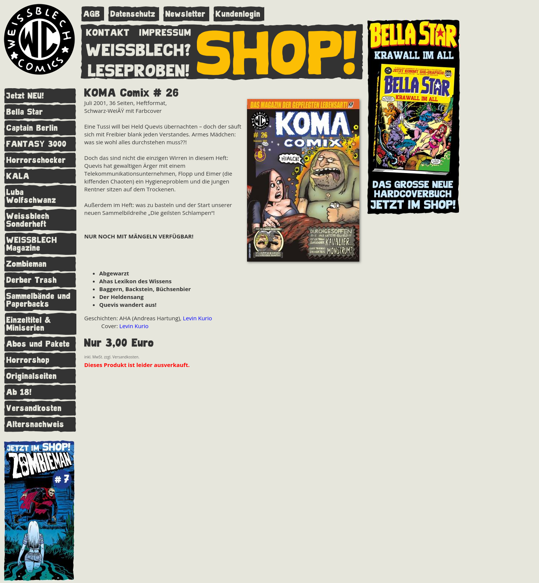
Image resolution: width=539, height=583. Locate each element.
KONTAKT (108, 31)
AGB (91, 14)
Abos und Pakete (38, 344)
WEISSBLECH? (138, 48)
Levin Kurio (197, 318)
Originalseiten (31, 376)
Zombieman (26, 264)
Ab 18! (19, 392)
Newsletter (185, 14)
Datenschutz (132, 14)
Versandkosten (34, 408)
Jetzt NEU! (25, 96)
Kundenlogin (238, 14)
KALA (18, 176)
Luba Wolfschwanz (31, 196)
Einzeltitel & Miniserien (28, 324)
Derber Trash (31, 280)
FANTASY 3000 (36, 144)
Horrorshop (28, 360)
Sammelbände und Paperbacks (38, 300)
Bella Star (24, 112)
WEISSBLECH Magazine (31, 244)
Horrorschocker (36, 160)
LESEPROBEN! (139, 69)
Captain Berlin (32, 128)
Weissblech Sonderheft (27, 220)
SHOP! (277, 51)
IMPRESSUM (165, 31)
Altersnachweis (35, 424)
